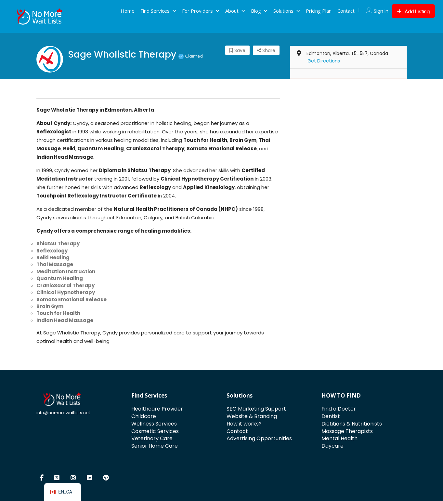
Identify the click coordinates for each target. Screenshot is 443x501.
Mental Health (339, 438)
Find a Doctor (338, 409)
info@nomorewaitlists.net (63, 413)
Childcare (143, 416)
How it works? (244, 423)
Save (237, 50)
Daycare (332, 446)
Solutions (283, 10)
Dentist (330, 416)
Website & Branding (252, 416)
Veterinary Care (152, 438)
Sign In (381, 11)
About (232, 10)
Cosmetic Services (155, 431)
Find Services (155, 10)
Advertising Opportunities (259, 438)
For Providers (197, 10)
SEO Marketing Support (256, 409)
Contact (346, 10)
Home (128, 10)
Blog (256, 10)
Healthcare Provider (157, 409)
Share (266, 50)
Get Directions (323, 61)
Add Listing (413, 11)
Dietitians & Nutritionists (351, 423)
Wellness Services (154, 423)
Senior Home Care (154, 446)
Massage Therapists (347, 431)
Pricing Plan (319, 10)
